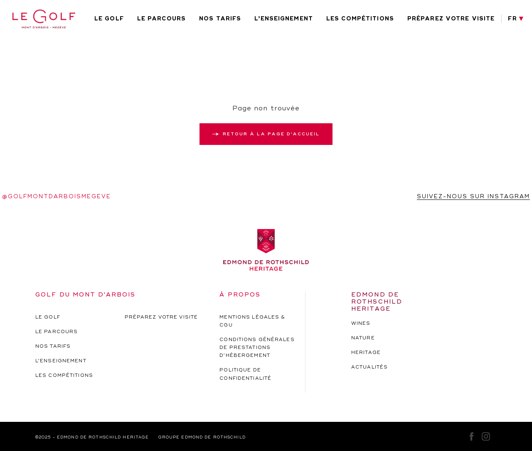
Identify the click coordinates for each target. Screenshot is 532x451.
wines (361, 323)
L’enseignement (283, 18)
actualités (369, 367)
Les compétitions (360, 18)
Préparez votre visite (451, 18)
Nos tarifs (220, 18)
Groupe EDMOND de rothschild (202, 437)
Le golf (109, 18)
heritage (366, 352)
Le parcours (161, 18)
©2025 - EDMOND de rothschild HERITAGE (92, 437)
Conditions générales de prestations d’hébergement (256, 347)
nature (363, 338)
